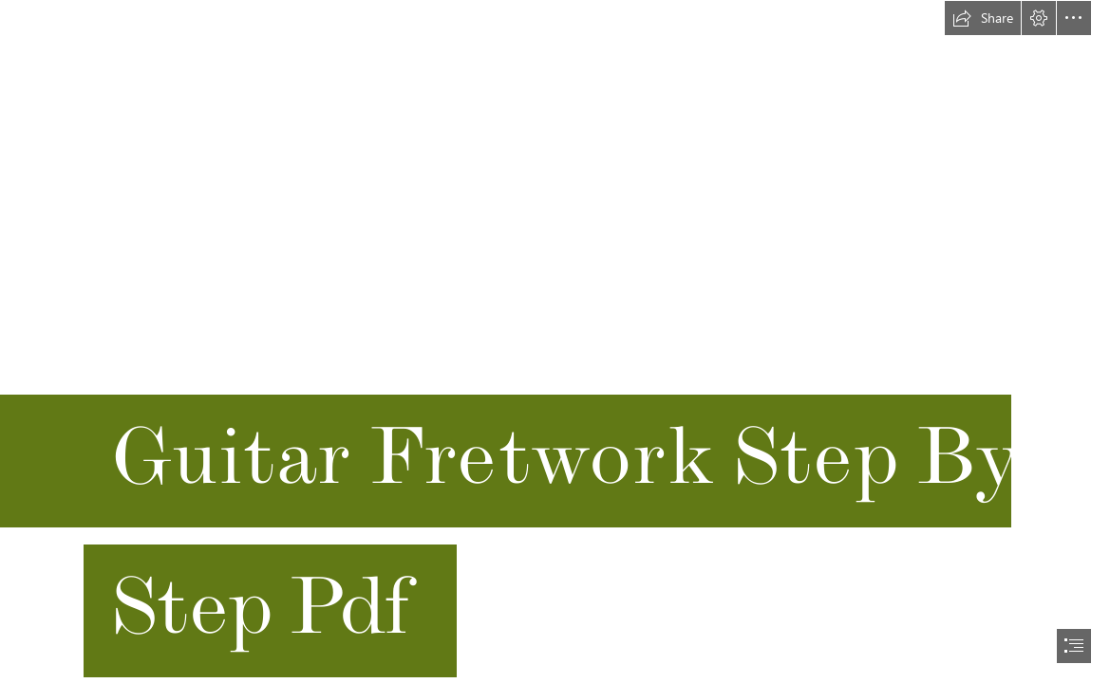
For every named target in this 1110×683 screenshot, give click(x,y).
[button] (983, 18)
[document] (555, 341)
